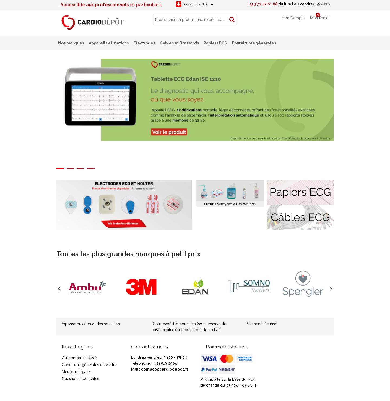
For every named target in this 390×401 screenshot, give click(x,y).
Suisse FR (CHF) (194, 4)
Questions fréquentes (80, 378)
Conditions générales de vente (88, 365)
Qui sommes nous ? (79, 358)
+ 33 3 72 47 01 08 (262, 4)
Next (337, 111)
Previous (52, 111)
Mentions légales (77, 372)
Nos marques (71, 43)
